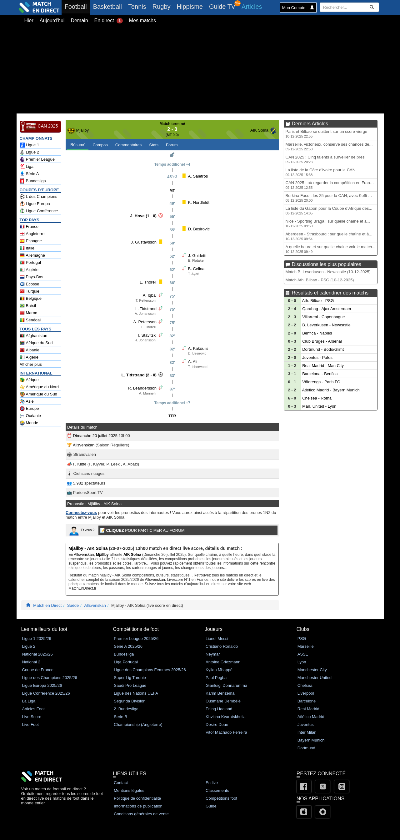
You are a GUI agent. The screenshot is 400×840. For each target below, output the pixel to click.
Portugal (30, 262)
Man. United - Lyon (319, 406)
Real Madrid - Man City (323, 365)
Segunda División (129, 701)
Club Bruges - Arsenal (322, 341)
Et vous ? (81, 530)
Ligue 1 (29, 145)
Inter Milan (307, 732)
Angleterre (32, 233)
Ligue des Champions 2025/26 (49, 677)
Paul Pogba (216, 677)
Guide (211, 806)
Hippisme (190, 6)
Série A (29, 173)
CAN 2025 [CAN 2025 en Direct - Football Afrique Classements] (39, 126)
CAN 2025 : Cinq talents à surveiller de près (325, 159)
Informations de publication (138, 806)
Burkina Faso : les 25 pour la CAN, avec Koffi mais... (331, 197)
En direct (108, 20)
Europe (29, 408)
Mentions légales (129, 790)
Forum (172, 145)
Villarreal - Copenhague (323, 316)
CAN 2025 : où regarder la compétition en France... (331, 184)
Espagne (31, 241)
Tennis (137, 6)
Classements (217, 790)
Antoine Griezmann (223, 662)
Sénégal (30, 320)
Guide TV (222, 6)
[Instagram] (341, 786)
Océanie (30, 415)
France (29, 226)
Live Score (31, 716)
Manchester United (315, 677)
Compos (100, 145)
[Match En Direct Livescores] (28, 605)
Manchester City (312, 669)
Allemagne (32, 255)
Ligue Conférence (39, 211)
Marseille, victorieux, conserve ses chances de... (329, 146)
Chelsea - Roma (317, 398)
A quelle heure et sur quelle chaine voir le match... (331, 249)
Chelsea (305, 685)
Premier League (37, 159)
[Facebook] (304, 786)
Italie (27, 248)
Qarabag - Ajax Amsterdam (326, 308)
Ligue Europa (35, 203)
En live (212, 782)
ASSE (303, 654)
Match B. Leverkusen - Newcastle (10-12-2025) (328, 271)
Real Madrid (308, 709)
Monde (29, 422)
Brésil (28, 305)
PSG (302, 638)
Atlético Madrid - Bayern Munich (330, 390)
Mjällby (82, 130)
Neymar (213, 654)
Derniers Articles (310, 123)
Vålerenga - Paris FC (321, 382)
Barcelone (307, 701)
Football (77, 6)
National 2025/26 (37, 654)
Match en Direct (47, 605)
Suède (73, 605)
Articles (252, 6)
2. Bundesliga (126, 709)
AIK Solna (259, 130)
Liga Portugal (126, 662)
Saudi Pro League (130, 685)
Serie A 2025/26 (128, 646)
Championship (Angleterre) (138, 724)
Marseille (306, 646)
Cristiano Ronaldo (222, 646)
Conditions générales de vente (141, 814)
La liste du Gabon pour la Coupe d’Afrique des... (329, 210)
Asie (27, 401)
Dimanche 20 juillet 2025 (95, 435)
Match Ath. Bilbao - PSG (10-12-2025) (320, 280)
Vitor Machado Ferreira (226, 732)
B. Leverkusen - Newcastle (326, 325)
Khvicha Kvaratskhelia (226, 716)
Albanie (29, 350)
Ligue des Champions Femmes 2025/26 (150, 669)
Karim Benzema (220, 693)
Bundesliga (33, 181)
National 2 (31, 662)
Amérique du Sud (38, 394)
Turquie (30, 291)
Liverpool (306, 693)
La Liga (29, 701)
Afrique (29, 379)
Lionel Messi (217, 638)
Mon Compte (298, 7)
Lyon (302, 662)
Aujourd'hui (52, 20)
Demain (79, 20)
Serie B (120, 716)
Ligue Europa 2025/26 (42, 685)
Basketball (107, 6)
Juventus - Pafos (317, 357)
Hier (28, 20)
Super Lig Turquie (130, 677)
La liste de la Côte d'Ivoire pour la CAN (321, 172)
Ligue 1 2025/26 (36, 638)
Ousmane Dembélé (223, 701)
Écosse (29, 284)
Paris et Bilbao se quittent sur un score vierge (327, 133)
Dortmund (306, 748)
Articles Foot (33, 709)
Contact (121, 782)
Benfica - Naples (317, 333)
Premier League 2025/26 (136, 638)
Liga (27, 166)
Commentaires (128, 145)
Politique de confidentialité (137, 798)
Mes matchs (142, 20)
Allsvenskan (83, 445)
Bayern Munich (311, 740)
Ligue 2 (29, 152)
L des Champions (39, 196)
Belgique (31, 298)
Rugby (161, 6)
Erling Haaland (219, 709)
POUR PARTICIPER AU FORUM (142, 530)
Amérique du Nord (39, 387)
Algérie (29, 269)
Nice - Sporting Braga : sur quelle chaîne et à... (328, 223)
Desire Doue (217, 724)
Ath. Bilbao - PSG (318, 300)
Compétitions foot (221, 798)
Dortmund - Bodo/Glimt (323, 349)
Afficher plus (31, 364)
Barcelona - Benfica (320, 373)
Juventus (306, 724)
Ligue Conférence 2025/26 (46, 693)
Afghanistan (34, 335)
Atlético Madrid (311, 716)
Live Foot (30, 724)
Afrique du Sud (36, 342)
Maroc (28, 312)
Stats (153, 145)
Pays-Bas (31, 276)
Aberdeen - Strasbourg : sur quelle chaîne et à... (329, 236)
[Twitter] (322, 786)
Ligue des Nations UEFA (136, 693)
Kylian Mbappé (219, 669)
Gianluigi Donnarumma (226, 685)
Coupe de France (37, 669)
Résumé (77, 144)
